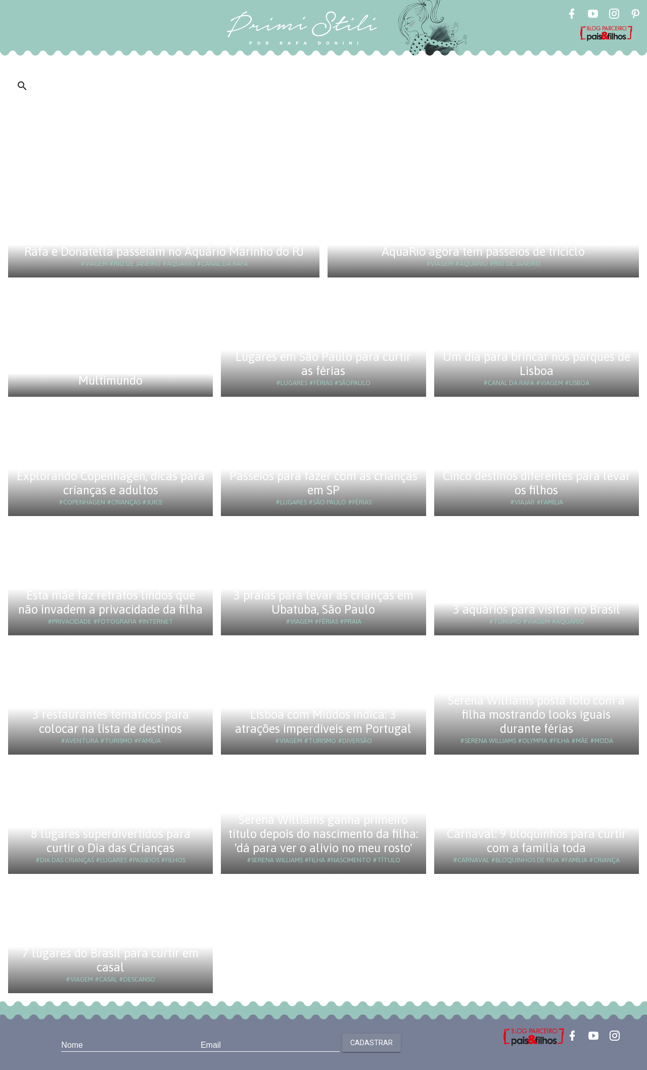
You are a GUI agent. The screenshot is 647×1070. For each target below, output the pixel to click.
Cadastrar (371, 1043)
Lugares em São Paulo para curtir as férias (323, 364)
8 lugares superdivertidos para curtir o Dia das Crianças (111, 841)
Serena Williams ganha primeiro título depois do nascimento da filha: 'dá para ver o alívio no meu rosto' (323, 834)
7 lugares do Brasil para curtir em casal (110, 960)
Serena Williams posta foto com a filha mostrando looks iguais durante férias (536, 714)
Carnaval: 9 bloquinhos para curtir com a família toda (536, 841)
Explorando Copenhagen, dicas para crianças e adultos (111, 483)
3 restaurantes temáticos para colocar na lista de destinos (110, 721)
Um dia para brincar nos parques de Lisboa (536, 364)
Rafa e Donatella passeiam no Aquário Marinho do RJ (164, 251)
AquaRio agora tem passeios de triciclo (483, 251)
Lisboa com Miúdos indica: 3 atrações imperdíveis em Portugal (323, 721)
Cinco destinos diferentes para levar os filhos (536, 483)
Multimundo (110, 380)
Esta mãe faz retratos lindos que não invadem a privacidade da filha (110, 602)
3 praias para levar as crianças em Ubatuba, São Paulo (323, 602)
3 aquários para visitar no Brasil (536, 609)
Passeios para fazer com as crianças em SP (323, 483)
